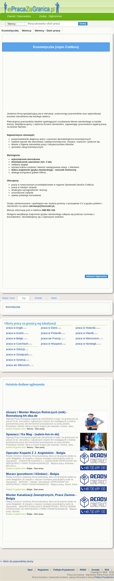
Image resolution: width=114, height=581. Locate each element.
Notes (54, 298)
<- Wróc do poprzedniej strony (16, 561)
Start (30, 570)
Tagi (24, 298)
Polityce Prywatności (104, 577)
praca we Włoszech (17, 365)
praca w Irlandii (85, 333)
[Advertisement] (57, 81)
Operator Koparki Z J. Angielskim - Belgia (35, 453)
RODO (83, 570)
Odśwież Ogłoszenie (96, 276)
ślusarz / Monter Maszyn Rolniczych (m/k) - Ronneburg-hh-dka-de (36, 414)
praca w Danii (49, 327)
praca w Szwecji (15, 359)
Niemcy (26, 30)
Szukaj (82, 23)
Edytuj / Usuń (8, 298)
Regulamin (43, 570)
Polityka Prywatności (64, 570)
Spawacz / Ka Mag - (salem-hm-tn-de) (32, 434)
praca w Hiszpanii (51, 343)
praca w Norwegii (86, 343)
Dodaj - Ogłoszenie (50, 16)
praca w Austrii (15, 333)
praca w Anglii (14, 327)
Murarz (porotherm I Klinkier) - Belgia (32, 474)
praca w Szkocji (15, 349)
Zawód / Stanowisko (19, 16)
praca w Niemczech (87, 338)
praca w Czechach (17, 343)
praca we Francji (50, 338)
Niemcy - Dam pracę (47, 30)
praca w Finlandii (51, 333)
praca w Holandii (85, 327)
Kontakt (38, 298)
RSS (107, 570)
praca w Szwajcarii (17, 354)
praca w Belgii (14, 338)
